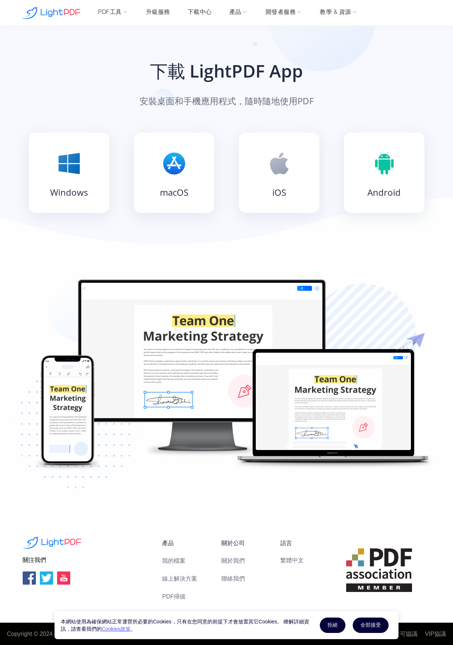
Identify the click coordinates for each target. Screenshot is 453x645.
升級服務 (158, 13)
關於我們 (233, 561)
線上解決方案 (179, 578)
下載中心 (200, 13)
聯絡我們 (233, 578)
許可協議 (406, 634)
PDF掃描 (174, 596)
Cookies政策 (116, 629)
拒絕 (332, 625)
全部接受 (370, 625)
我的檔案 (174, 561)
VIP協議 (435, 634)
